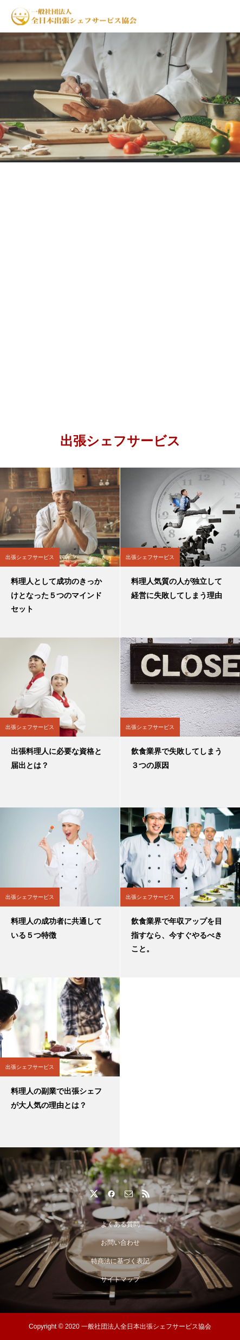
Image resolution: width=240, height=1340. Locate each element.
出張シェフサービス (29, 557)
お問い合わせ (120, 1242)
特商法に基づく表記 (120, 1261)
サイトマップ (120, 1279)
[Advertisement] (120, 288)
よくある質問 (120, 1224)
